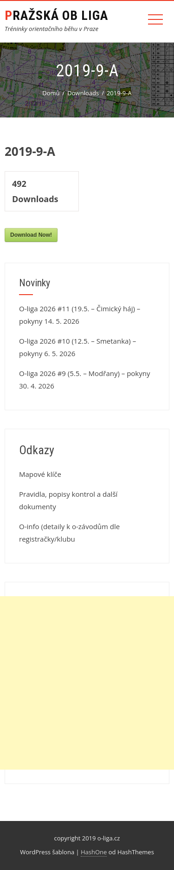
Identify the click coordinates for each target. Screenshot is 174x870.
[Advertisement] (87, 683)
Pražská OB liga (56, 15)
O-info (29, 526)
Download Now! (31, 235)
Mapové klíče (40, 474)
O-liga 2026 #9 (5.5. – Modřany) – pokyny (84, 373)
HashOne (94, 852)
